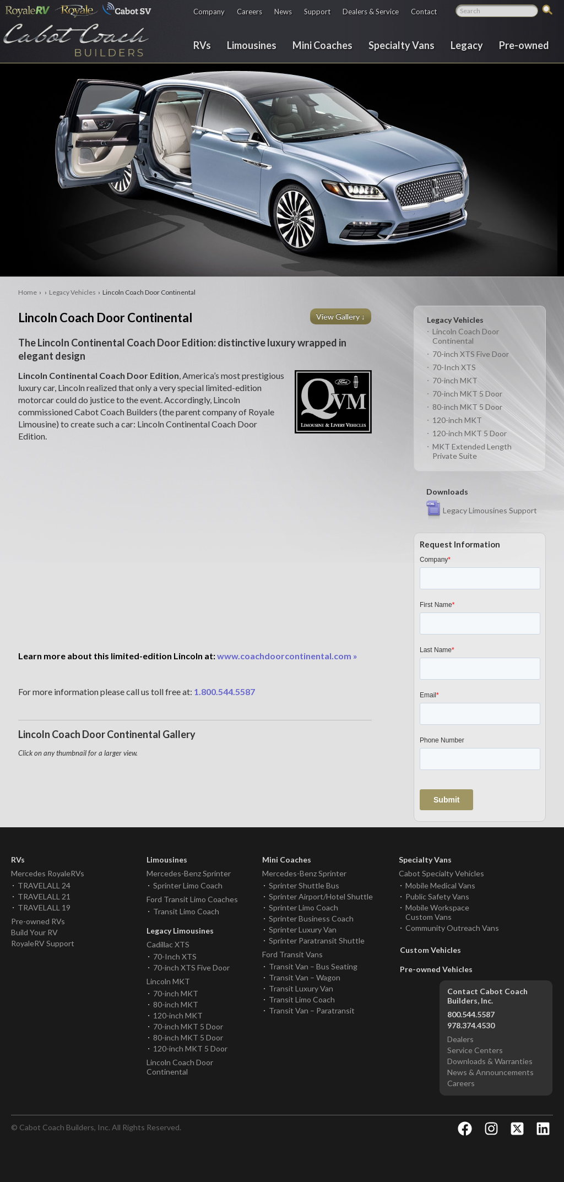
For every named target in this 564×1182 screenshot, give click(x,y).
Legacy (467, 44)
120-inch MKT (457, 420)
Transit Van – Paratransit (312, 1010)
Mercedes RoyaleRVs (47, 873)
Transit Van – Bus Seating (313, 966)
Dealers (460, 1039)
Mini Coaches (322, 44)
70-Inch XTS (454, 367)
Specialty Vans (401, 44)
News (283, 11)
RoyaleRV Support (42, 943)
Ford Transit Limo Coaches (192, 899)
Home (27, 292)
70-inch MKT (455, 380)
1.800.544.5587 (224, 691)
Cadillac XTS (168, 944)
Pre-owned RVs (38, 921)
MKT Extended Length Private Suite (472, 451)
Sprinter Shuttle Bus (304, 885)
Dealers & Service (371, 11)
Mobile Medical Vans (440, 885)
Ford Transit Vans (292, 954)
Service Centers (475, 1050)
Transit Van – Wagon (304, 977)
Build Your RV (34, 932)
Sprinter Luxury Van (303, 929)
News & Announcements (490, 1072)
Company (209, 11)
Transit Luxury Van (301, 988)
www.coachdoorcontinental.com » (187, 655)
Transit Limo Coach (186, 911)
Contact (424, 11)
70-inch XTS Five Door (470, 354)
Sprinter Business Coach (311, 918)
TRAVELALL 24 (44, 885)
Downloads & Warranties (490, 1061)
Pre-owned (524, 44)
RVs (202, 44)
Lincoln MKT (168, 981)
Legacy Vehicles (72, 292)
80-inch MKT (175, 1004)
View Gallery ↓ (341, 316)
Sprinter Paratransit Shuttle (317, 940)
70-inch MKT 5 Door (467, 393)
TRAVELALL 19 (44, 907)
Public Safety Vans (437, 896)
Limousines (251, 44)
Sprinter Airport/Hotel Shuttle (321, 896)
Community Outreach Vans (452, 927)
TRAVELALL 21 (44, 896)
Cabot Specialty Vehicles (441, 873)
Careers (249, 11)
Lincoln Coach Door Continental (465, 336)
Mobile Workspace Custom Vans (437, 912)
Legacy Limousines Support (490, 510)
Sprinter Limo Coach (188, 885)
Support (317, 11)
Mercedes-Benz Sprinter (189, 873)
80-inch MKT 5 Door (467, 406)
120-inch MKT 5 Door (469, 433)
